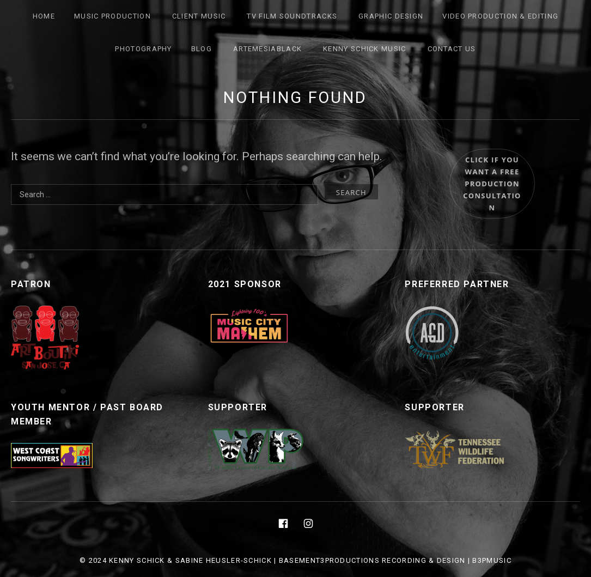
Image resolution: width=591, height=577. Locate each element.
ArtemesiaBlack (267, 49)
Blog (201, 49)
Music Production (112, 16)
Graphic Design (390, 16)
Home (44, 16)
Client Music (199, 16)
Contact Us (452, 49)
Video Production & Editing (500, 16)
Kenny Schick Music (364, 49)
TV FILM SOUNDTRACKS (292, 16)
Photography (143, 49)
